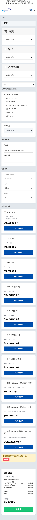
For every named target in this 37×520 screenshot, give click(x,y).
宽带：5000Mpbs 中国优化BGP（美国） (17, 432)
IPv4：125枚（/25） (12, 287)
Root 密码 (7, 155)
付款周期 (7, 126)
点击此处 (6, 459)
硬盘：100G (9, 212)
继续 (18, 509)
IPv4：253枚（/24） (12, 335)
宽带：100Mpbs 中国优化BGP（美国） (18, 383)
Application (7, 184)
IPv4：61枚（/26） (12, 311)
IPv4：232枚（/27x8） (13, 359)
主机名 (6, 145)
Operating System (9, 174)
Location (6, 193)
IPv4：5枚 (9, 263)
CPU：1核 (9, 239)
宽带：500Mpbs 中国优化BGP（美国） (18, 407)
